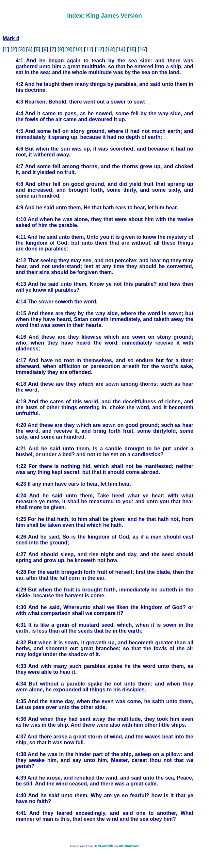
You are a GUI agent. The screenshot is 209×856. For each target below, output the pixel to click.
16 (142, 49)
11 (88, 49)
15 (132, 49)
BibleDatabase (129, 846)
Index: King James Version (104, 15)
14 (121, 49)
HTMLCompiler (104, 846)
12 (99, 49)
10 (78, 49)
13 (110, 49)
